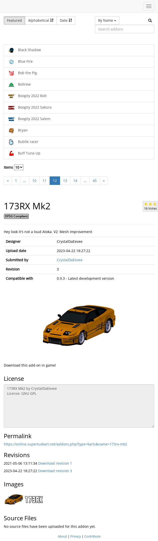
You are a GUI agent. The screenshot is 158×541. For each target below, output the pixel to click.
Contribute (92, 536)
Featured (14, 20)
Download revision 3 (55, 470)
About (62, 536)
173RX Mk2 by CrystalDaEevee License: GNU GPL (79, 406)
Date (66, 20)
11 (45, 180)
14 (75, 180)
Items (13, 167)
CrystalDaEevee (69, 260)
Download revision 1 (55, 463)
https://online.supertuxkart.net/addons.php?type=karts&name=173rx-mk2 (65, 444)
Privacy (75, 536)
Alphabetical (41, 20)
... (24, 180)
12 (55, 180)
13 (65, 180)
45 (95, 180)
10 (34, 180)
